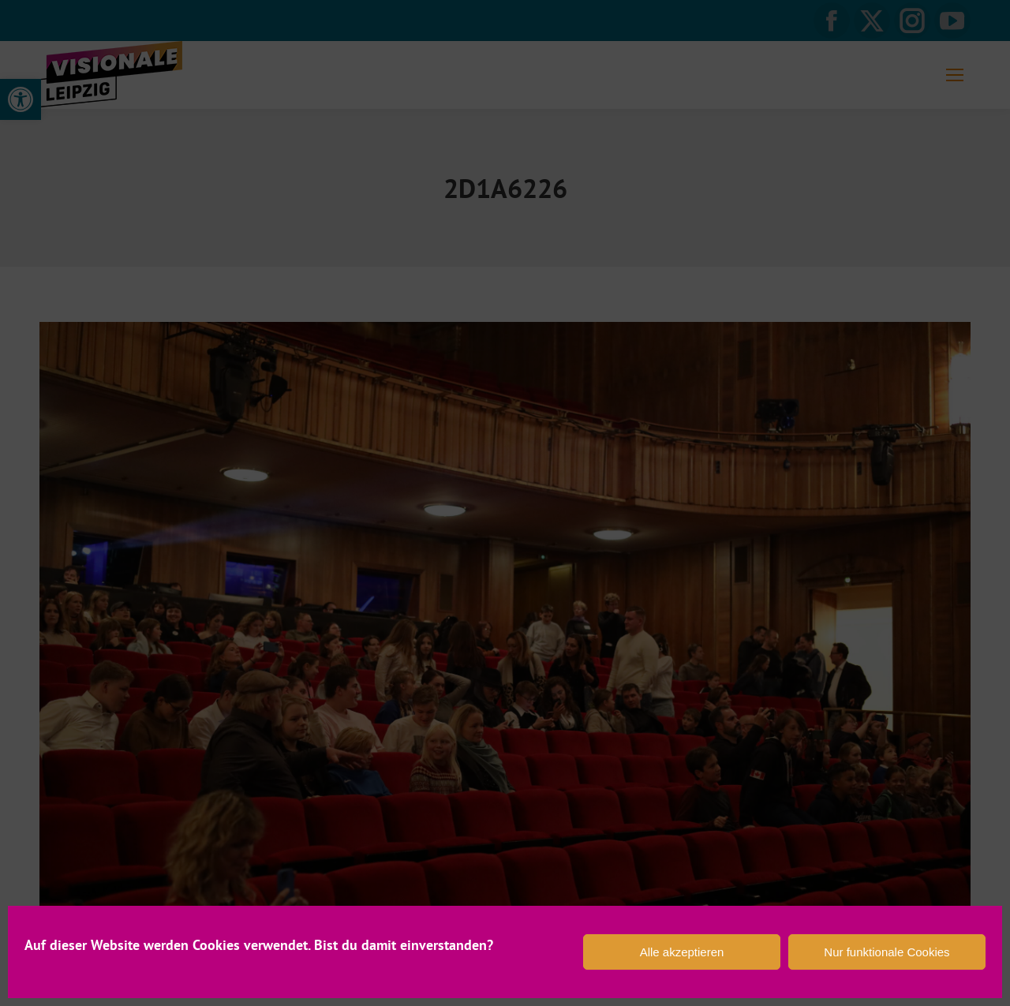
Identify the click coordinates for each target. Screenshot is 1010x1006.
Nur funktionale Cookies (886, 952)
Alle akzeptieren (682, 952)
